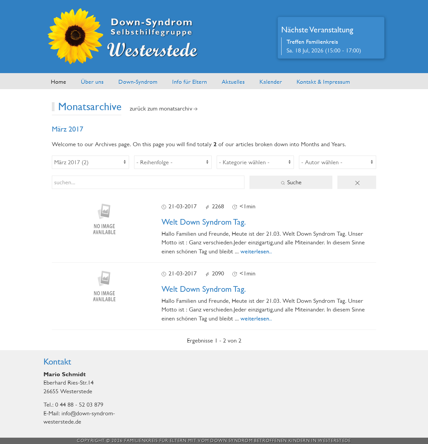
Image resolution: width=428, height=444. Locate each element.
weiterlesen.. (256, 251)
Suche (291, 182)
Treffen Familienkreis (312, 41)
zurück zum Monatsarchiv (164, 109)
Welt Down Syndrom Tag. (204, 222)
